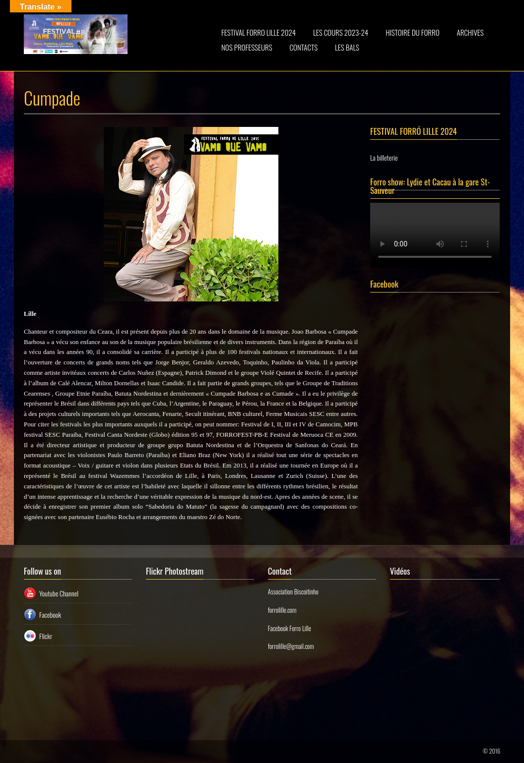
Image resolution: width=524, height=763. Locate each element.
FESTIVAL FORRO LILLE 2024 (258, 32)
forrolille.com (282, 610)
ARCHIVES (470, 32)
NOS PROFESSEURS (246, 47)
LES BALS (347, 47)
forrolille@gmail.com (291, 646)
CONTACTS (304, 47)
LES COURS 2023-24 (340, 32)
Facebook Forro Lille (289, 628)
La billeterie (383, 157)
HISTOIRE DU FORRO (412, 32)
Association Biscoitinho (293, 591)
